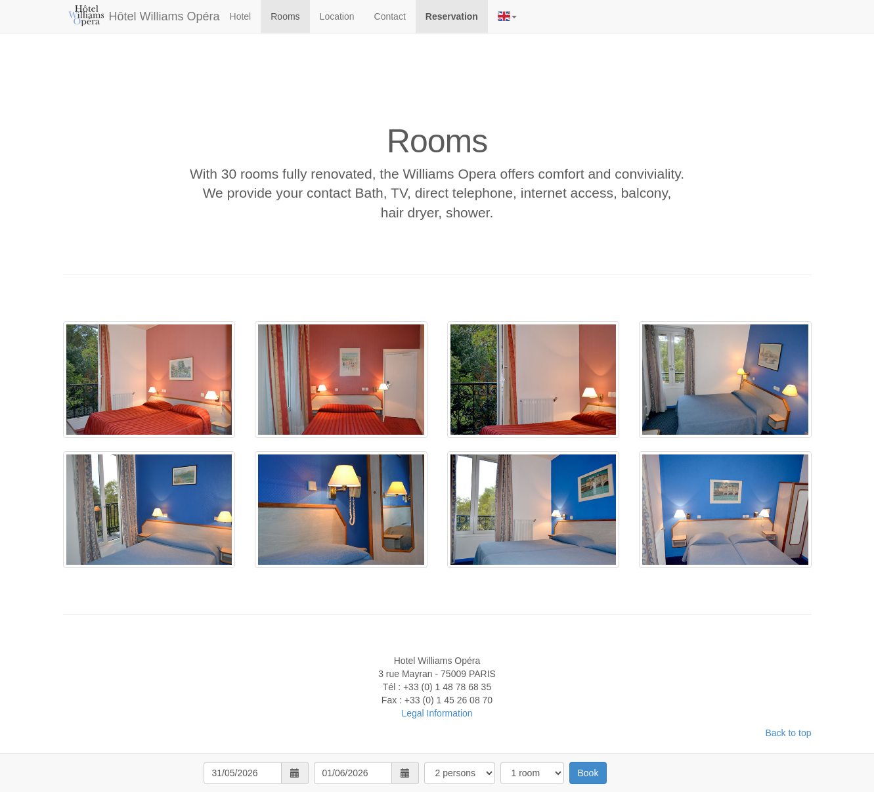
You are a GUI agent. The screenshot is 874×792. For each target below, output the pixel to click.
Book (588, 773)
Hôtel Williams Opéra (164, 16)
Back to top (788, 733)
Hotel (240, 16)
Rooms (285, 16)
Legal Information (436, 713)
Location (337, 16)
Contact (390, 16)
